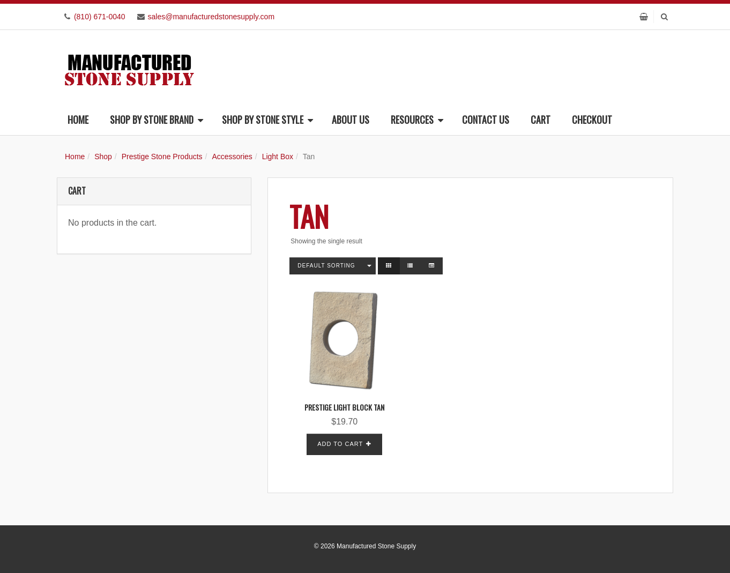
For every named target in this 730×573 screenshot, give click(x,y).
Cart (540, 119)
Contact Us (485, 119)
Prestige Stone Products (162, 156)
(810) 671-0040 (99, 16)
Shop (103, 156)
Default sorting (326, 266)
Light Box (277, 156)
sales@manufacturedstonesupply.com (211, 16)
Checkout (592, 119)
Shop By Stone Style (267, 119)
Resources (417, 119)
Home (78, 119)
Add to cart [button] (340, 444)
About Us (350, 119)
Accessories (232, 156)
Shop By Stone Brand (156, 119)
